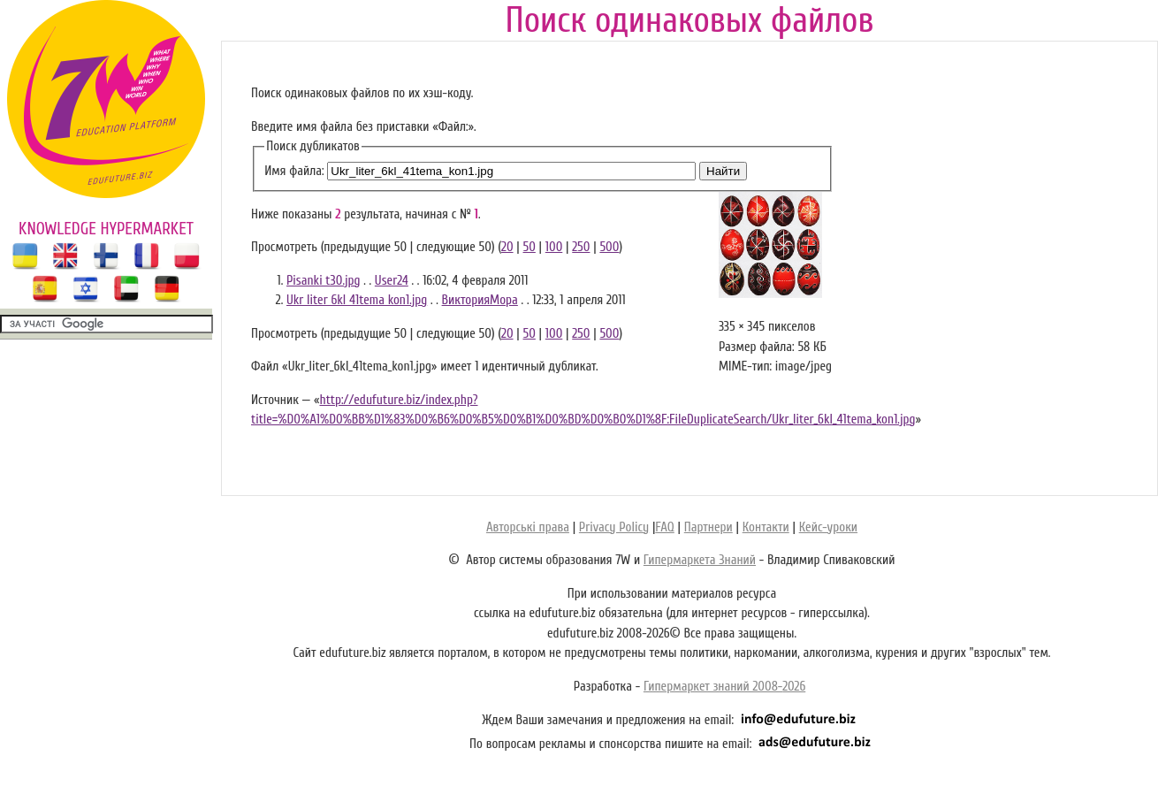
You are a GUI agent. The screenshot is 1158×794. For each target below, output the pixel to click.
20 (507, 247)
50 (529, 247)
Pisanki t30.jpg (323, 280)
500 (609, 247)
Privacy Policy (614, 527)
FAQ (664, 527)
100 (554, 247)
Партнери (708, 527)
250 (581, 247)
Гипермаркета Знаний (700, 560)
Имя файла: (294, 171)
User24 (391, 280)
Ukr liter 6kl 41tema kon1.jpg (356, 300)
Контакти (766, 527)
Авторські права (527, 527)
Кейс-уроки (828, 527)
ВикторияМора (480, 300)
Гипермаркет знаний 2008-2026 (724, 686)
